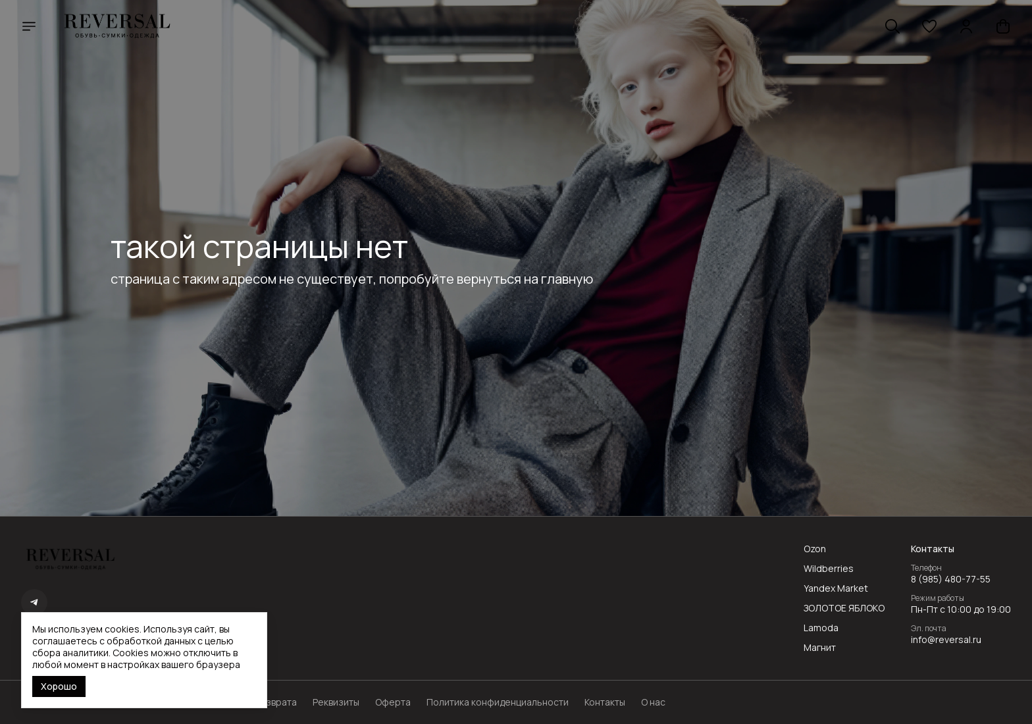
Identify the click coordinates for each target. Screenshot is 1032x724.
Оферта (393, 702)
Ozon (815, 549)
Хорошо (59, 686)
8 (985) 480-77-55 (951, 579)
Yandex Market (836, 588)
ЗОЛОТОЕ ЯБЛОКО (844, 608)
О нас (653, 702)
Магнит (820, 648)
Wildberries (829, 569)
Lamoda (821, 628)
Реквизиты (336, 702)
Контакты (604, 702)
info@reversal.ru (946, 640)
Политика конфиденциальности (497, 702)
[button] (929, 26)
